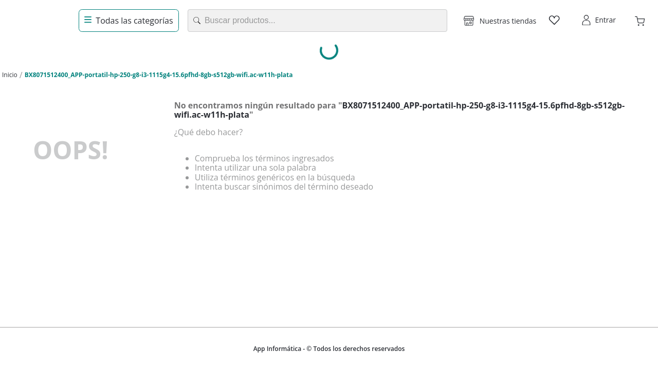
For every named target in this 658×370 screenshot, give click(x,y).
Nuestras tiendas (508, 21)
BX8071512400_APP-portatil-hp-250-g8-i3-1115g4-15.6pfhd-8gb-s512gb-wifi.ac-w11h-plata (159, 74)
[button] (500, 20)
